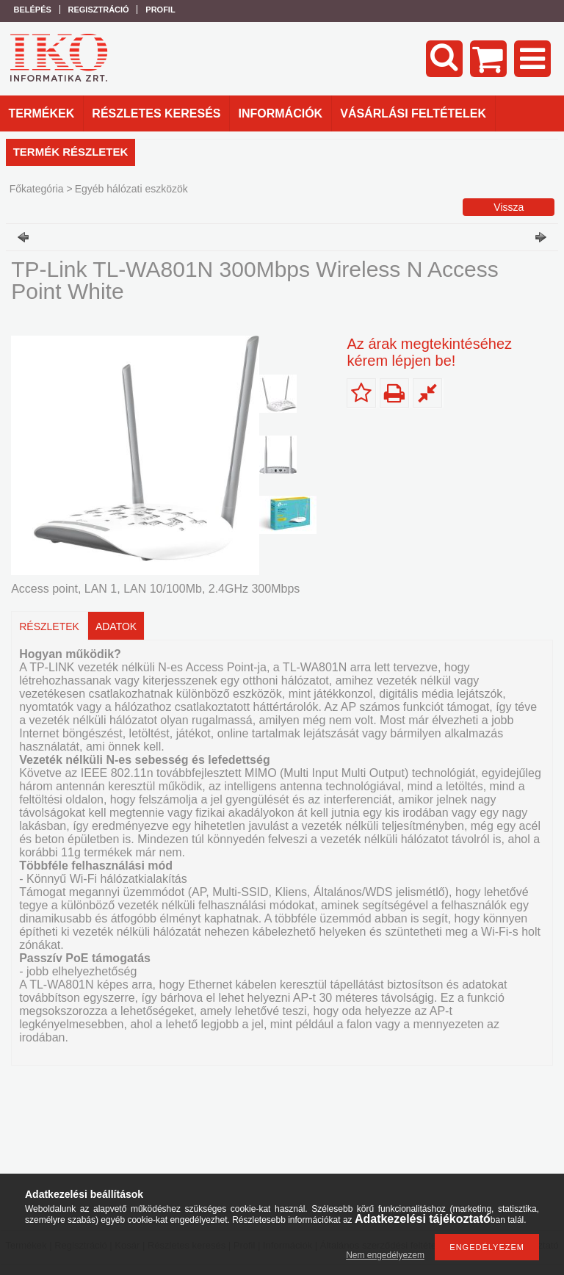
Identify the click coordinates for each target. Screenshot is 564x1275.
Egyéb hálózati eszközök (131, 189)
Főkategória (37, 189)
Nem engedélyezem (385, 1255)
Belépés (32, 9)
